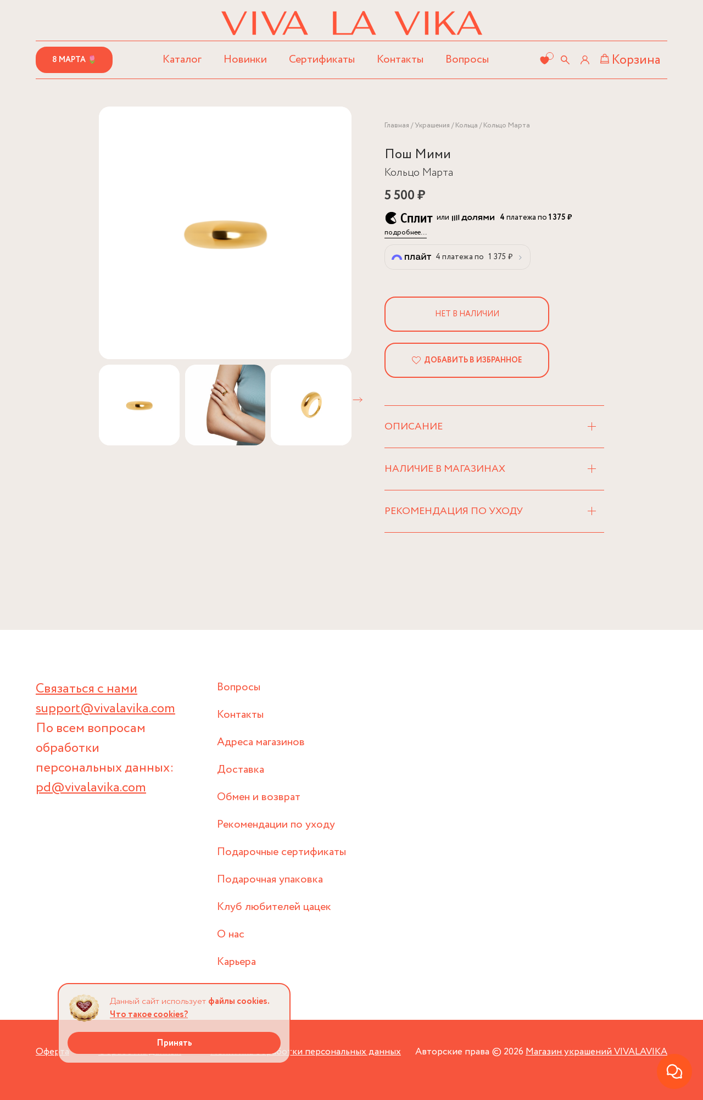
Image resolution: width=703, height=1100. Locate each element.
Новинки (245, 60)
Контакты (400, 60)
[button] (357, 399)
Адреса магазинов (261, 742)
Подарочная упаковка (270, 879)
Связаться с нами (86, 689)
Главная (396, 125)
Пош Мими (417, 154)
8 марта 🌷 (74, 59)
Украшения (432, 125)
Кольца (466, 125)
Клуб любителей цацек (274, 907)
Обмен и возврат (258, 797)
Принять (174, 1043)
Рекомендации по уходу (276, 825)
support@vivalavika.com (105, 708)
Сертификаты (322, 60)
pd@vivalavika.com (91, 787)
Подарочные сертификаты (281, 852)
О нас (230, 934)
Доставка (240, 770)
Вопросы (467, 60)
